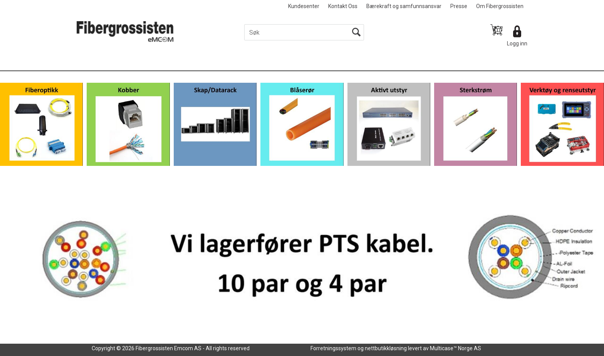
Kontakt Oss (342, 6)
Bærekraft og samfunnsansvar (403, 6)
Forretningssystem (333, 348)
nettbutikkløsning (386, 348)
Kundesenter (303, 6)
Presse (458, 6)
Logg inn (517, 43)
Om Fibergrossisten (499, 6)
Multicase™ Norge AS (455, 348)
